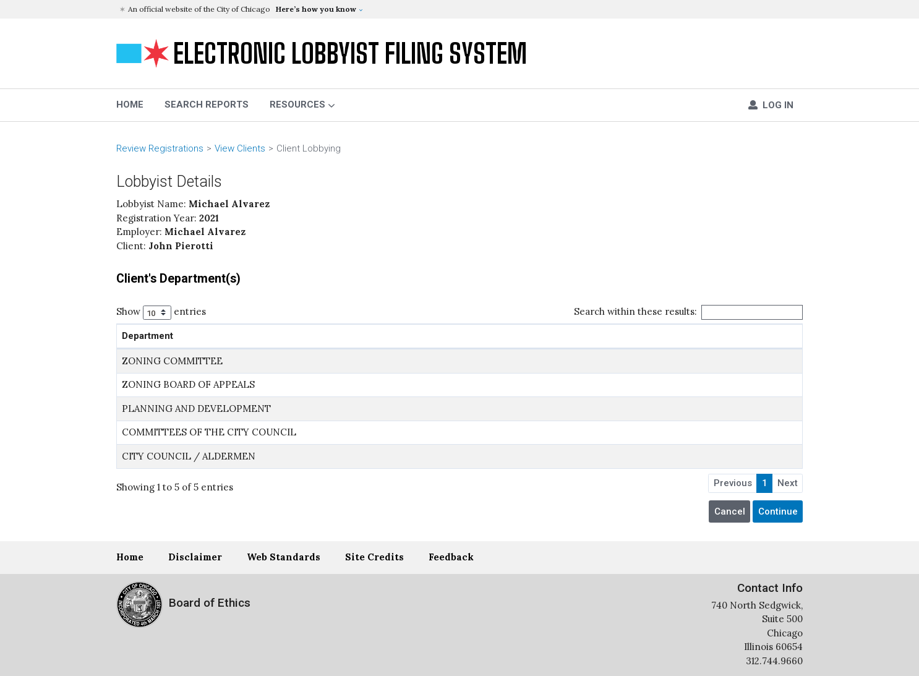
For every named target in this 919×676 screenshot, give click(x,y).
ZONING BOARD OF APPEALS (188, 384)
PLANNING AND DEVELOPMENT (196, 408)
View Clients (240, 148)
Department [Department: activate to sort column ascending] (147, 335)
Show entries (161, 313)
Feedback (451, 557)
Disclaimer (195, 557)
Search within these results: (688, 312)
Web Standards (283, 557)
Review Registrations (159, 148)
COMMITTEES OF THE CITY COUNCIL (209, 432)
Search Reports (207, 104)
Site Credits (374, 557)
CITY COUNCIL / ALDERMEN (188, 456)
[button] (461, 9)
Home (129, 557)
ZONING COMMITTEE (172, 361)
